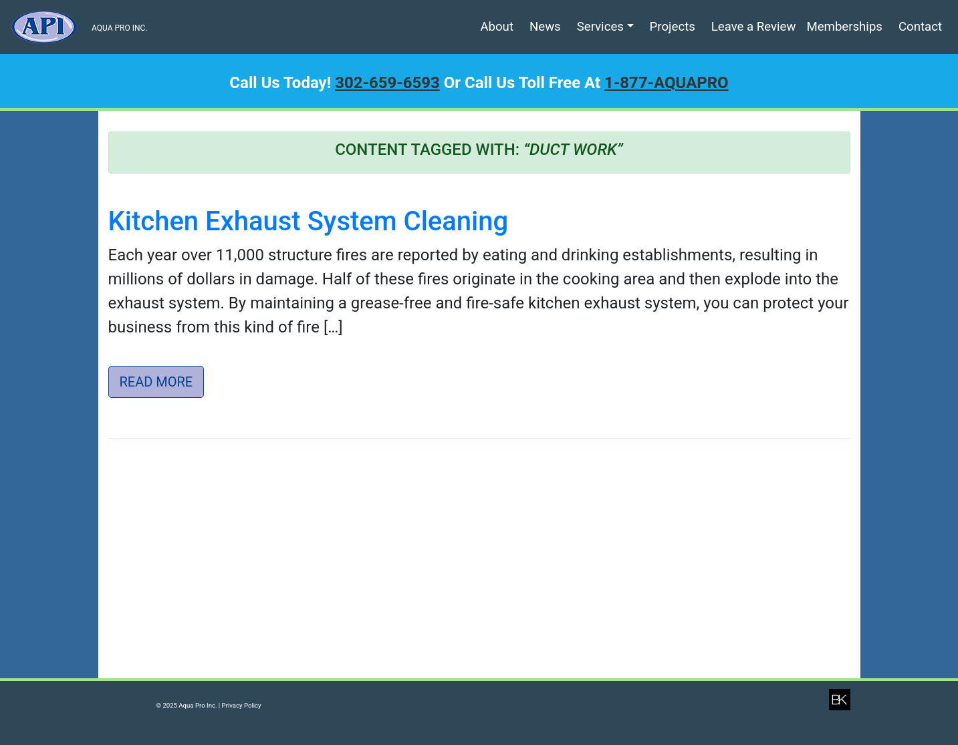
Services (600, 26)
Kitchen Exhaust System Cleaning (308, 221)
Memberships (844, 26)
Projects (672, 26)
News (545, 26)
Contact (920, 26)
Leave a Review (753, 26)
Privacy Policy (241, 705)
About (496, 26)
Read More (156, 382)
